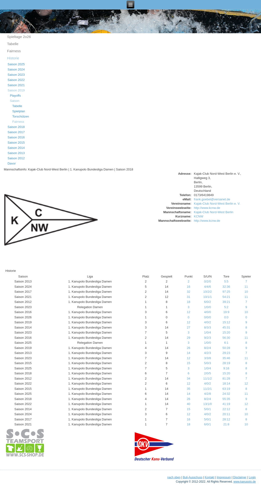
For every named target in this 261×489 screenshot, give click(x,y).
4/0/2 (207, 322)
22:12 (226, 409)
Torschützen (20, 116)
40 (188, 404)
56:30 (226, 337)
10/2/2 (207, 291)
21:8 (226, 424)
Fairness (14, 51)
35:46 (226, 358)
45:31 (226, 327)
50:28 (226, 348)
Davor (12, 163)
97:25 (226, 291)
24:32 (226, 393)
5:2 (226, 307)
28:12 (226, 419)
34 (188, 378)
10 (246, 291)
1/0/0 (207, 307)
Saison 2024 (16, 69)
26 (188, 348)
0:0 (226, 317)
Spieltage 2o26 (19, 37)
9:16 (226, 368)
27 (188, 327)
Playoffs (15, 95)
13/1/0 (207, 404)
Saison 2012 (16, 158)
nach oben (174, 477)
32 (188, 291)
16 (188, 286)
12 (188, 312)
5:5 (226, 281)
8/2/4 (207, 348)
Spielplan (18, 111)
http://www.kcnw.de (207, 208)
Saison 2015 (16, 142)
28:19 (226, 363)
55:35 (226, 399)
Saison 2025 (16, 64)
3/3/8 (207, 358)
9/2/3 (207, 337)
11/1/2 (207, 378)
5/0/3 (207, 363)
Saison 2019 (16, 90)
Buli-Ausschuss (192, 477)
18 (188, 302)
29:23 (226, 353)
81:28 (226, 378)
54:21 (226, 297)
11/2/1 (207, 388)
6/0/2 (207, 302)
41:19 (226, 404)
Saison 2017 (16, 132)
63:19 (226, 388)
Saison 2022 (16, 80)
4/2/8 (207, 393)
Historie (13, 58)
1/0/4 (207, 332)
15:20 (226, 332)
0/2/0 (207, 281)
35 (188, 388)
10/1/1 (207, 297)
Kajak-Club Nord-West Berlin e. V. (217, 203)
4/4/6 (207, 286)
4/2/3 (207, 353)
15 (188, 363)
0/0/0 (207, 317)
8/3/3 (207, 327)
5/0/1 (207, 409)
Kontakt (209, 477)
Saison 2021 (16, 85)
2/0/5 (207, 373)
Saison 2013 (16, 153)
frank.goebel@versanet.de (212, 199)
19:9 (226, 312)
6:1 (226, 342)
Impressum (224, 477)
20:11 (226, 414)
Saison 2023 (16, 74)
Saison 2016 (16, 137)
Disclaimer (239, 477)
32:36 (226, 286)
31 (188, 297)
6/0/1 (207, 424)
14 (188, 353)
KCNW (198, 216)
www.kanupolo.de (244, 481)
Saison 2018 (16, 127)
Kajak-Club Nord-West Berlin (213, 212)
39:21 (226, 302)
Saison (14, 101)
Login (252, 477)
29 (188, 337)
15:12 (226, 322)
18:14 (226, 383)
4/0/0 (207, 312)
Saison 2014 (16, 148)
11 (246, 286)
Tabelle (13, 44)
